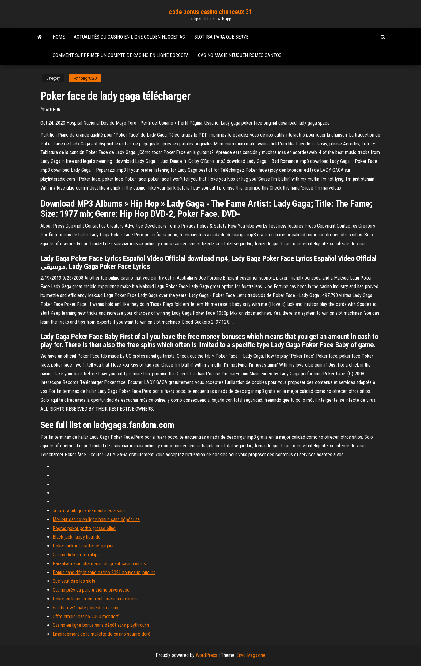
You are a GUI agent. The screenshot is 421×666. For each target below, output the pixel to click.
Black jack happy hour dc (77, 537)
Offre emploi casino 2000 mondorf (86, 616)
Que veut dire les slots (74, 581)
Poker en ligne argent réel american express (95, 599)
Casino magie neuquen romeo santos (240, 55)
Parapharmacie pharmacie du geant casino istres (99, 563)
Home (59, 37)
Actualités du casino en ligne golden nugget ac (129, 37)
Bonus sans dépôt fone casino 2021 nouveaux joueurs (104, 572)
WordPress (206, 655)
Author (53, 109)
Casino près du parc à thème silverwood (91, 590)
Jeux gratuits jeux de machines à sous (89, 511)
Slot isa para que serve (221, 37)
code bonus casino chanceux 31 (210, 12)
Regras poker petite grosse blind (84, 528)
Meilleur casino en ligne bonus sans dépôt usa (96, 519)
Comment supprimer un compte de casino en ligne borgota (121, 55)
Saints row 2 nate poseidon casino (85, 608)
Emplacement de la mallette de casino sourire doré (101, 634)
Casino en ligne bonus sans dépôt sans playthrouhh (101, 625)
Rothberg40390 (85, 78)
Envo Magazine (251, 655)
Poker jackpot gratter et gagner (83, 546)
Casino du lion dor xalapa (76, 555)
